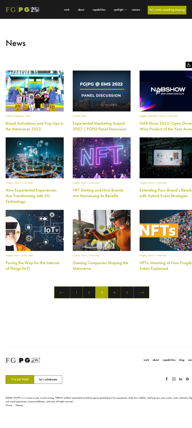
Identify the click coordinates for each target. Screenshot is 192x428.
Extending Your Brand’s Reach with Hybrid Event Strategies (166, 192)
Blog (181, 360)
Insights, (144, 115)
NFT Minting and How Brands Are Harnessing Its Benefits (98, 192)
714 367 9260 (20, 379)
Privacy (9, 405)
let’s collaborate (48, 379)
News (28, 115)
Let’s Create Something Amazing (167, 9)
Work (66, 9)
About (81, 9)
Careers (136, 9)
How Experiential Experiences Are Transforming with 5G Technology (31, 195)
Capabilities (99, 9)
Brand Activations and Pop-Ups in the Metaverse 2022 (35, 126)
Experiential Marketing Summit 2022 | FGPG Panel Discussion (99, 126)
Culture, (10, 115)
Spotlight (118, 9)
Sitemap (19, 405)
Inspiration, (19, 115)
